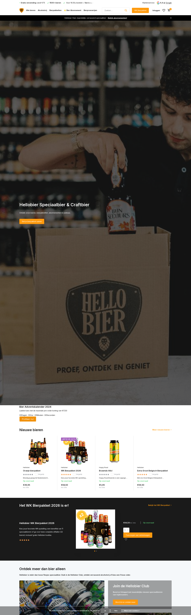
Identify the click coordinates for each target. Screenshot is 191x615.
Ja (105, 611)
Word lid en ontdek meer (125, 602)
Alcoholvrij (42, 10)
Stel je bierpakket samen (32, 221)
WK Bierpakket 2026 (71, 470)
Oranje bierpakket (31, 470)
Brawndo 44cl (105, 470)
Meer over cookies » (131, 611)
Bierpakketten (55, 10)
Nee (115, 611)
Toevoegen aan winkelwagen (138, 535)
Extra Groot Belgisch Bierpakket (152, 470)
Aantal (126, 530)
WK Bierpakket (140, 10)
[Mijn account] (156, 10)
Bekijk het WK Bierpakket (159, 505)
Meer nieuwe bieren (161, 430)
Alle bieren (30, 10)
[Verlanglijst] (163, 10)
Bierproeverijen (90, 10)
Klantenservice (148, 3)
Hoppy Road (103, 467)
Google (169, 3)
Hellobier (26, 467)
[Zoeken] (115, 10)
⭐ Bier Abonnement (72, 10)
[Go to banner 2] (140, 594)
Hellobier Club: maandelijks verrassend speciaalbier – (95, 18)
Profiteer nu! (28, 419)
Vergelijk (39, 474)
